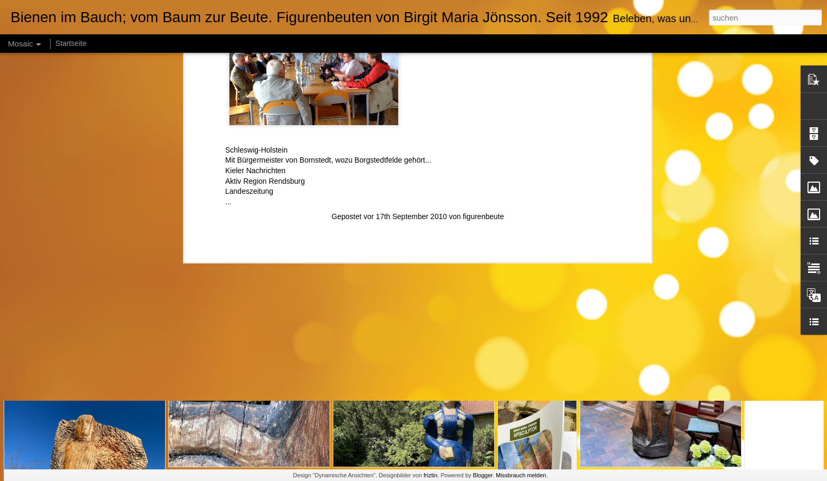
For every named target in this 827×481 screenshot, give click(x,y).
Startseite (70, 43)
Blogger (483, 475)
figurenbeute (483, 57)
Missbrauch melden (521, 475)
